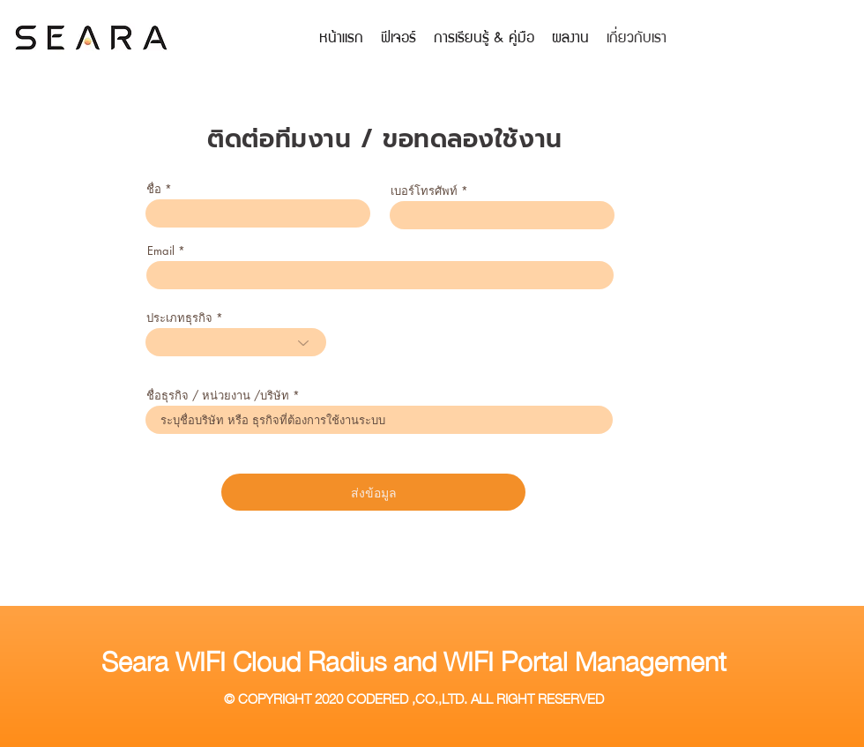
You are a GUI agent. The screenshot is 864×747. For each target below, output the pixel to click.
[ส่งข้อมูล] (373, 492)
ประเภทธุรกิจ (179, 318)
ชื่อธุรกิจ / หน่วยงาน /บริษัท (217, 395)
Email (161, 251)
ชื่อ (153, 189)
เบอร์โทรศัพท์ (424, 191)
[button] (484, 36)
